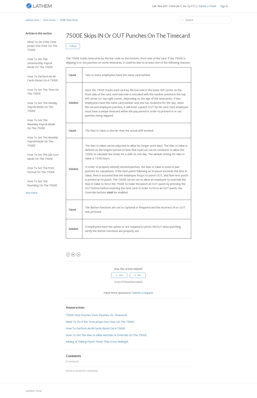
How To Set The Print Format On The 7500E (41, 170)
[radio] (119, 275)
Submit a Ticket (207, 6)
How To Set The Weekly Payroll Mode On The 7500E (42, 107)
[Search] (204, 19)
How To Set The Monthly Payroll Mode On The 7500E (42, 141)
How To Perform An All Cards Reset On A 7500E (42, 78)
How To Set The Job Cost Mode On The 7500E (43, 156)
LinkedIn (78, 254)
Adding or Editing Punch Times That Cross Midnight (97, 341)
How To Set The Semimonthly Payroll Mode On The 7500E (40, 63)
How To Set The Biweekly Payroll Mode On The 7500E (41, 124)
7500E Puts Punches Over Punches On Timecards (96, 315)
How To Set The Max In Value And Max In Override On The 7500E (106, 335)
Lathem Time (32, 20)
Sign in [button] (224, 6)
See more (31, 192)
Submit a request (142, 292)
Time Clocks (49, 20)
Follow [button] (73, 46)
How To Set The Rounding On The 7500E (42, 183)
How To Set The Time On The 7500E (43, 91)
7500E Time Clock (69, 20)
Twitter (73, 254)
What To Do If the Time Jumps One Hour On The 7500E (42, 46)
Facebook (68, 254)
